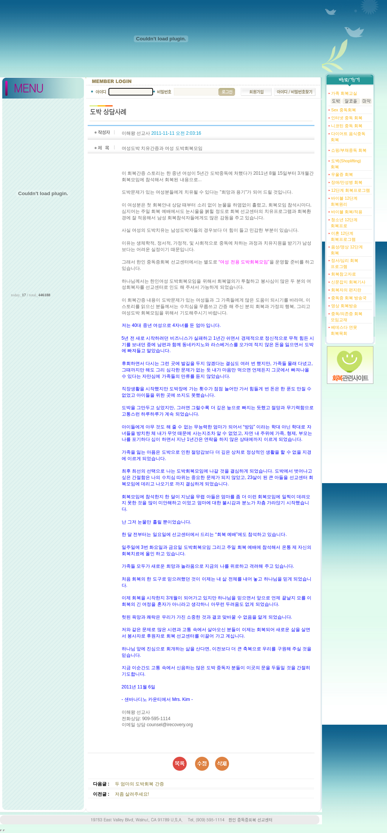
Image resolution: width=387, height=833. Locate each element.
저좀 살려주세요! (132, 794)
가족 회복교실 (343, 93)
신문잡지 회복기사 (347, 282)
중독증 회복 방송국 (348, 298)
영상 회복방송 (343, 305)
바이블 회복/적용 (346, 211)
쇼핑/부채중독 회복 (348, 150)
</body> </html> (4, 830)
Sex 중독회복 (343, 110)
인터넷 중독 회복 (346, 117)
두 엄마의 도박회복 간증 (139, 784)
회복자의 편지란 (345, 290)
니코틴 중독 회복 (346, 125)
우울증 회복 (341, 174)
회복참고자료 (343, 274)
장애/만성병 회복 (346, 182)
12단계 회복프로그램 (350, 190)
